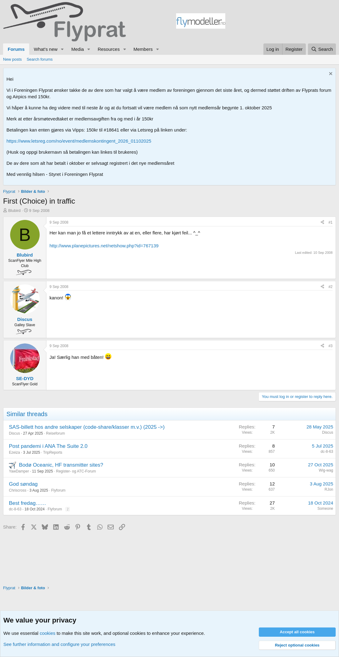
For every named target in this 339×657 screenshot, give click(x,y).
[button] (62, 49)
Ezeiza (14, 452)
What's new (45, 49)
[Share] (322, 222)
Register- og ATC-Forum (76, 471)
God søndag (23, 484)
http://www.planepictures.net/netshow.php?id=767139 (104, 245)
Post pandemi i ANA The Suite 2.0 (48, 446)
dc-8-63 (327, 451)
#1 (331, 222)
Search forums (40, 59)
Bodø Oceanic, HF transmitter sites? (61, 465)
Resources (109, 49)
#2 (331, 287)
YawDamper (19, 471)
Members (143, 49)
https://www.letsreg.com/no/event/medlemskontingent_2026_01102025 (78, 141)
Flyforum (58, 490)
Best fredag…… (27, 503)
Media (77, 49)
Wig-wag (326, 470)
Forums (16, 49)
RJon (329, 489)
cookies (47, 633)
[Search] (322, 49)
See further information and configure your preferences (59, 644)
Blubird (14, 210)
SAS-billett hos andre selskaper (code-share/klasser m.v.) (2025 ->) (87, 427)
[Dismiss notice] (330, 74)
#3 (331, 346)
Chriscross (17, 490)
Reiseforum (55, 433)
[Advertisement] (280, 22)
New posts (12, 59)
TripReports (52, 452)
